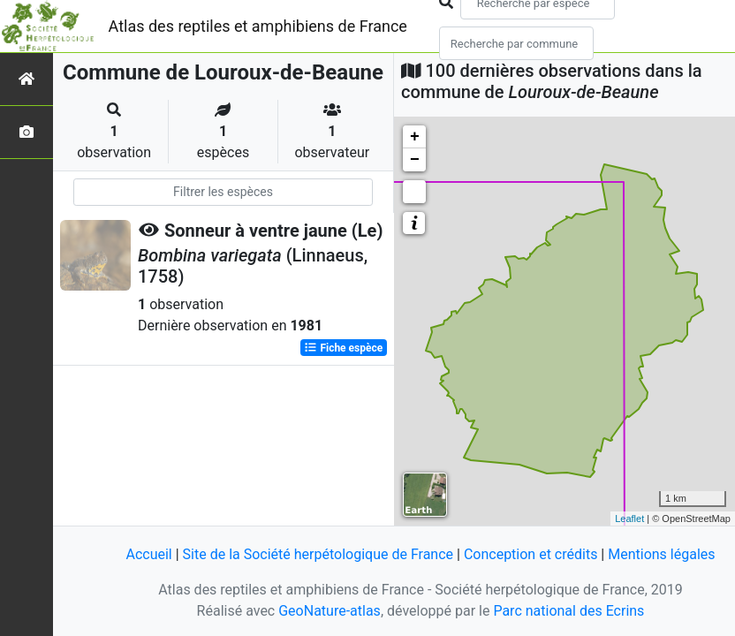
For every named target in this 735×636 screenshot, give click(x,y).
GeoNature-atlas (329, 610)
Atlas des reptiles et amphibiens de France (258, 26)
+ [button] (415, 137)
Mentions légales (661, 554)
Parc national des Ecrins (568, 610)
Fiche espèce (343, 348)
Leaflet (629, 518)
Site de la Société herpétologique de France (318, 554)
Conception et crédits (531, 554)
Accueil (148, 554)
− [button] (415, 159)
